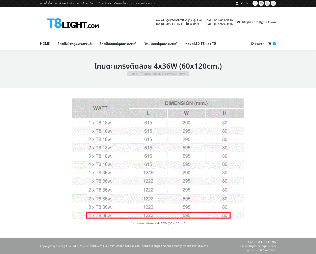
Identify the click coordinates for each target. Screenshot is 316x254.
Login (241, 3)
